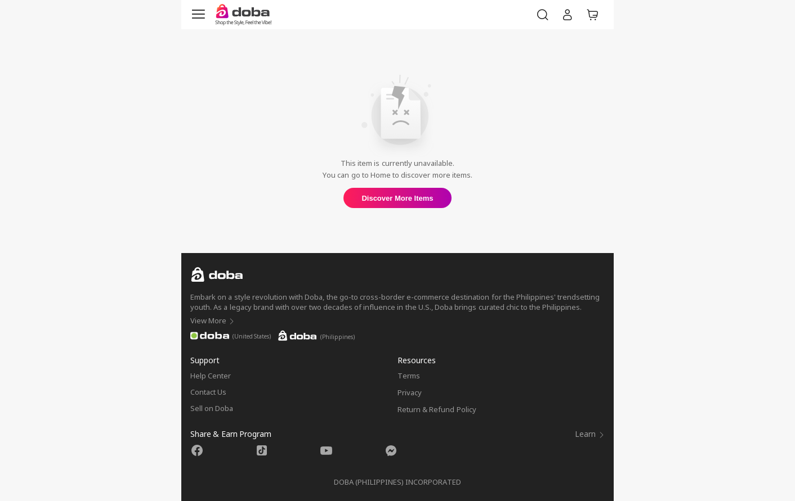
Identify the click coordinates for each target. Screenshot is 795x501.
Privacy (410, 392)
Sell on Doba (211, 408)
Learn (590, 433)
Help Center (210, 376)
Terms (409, 376)
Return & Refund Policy (437, 409)
